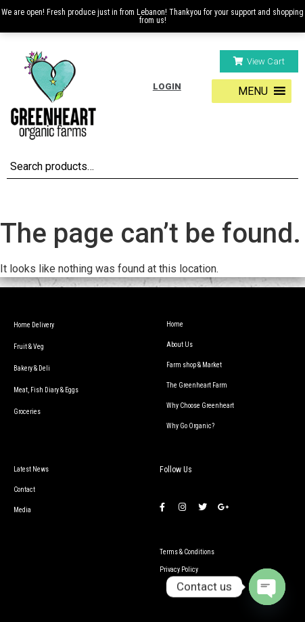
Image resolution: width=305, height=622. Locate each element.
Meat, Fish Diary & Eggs (46, 390)
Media (22, 510)
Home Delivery (34, 325)
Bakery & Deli (32, 368)
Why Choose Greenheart (200, 405)
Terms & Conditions (187, 552)
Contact (24, 489)
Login (167, 86)
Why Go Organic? (190, 426)
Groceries (27, 411)
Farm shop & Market (194, 365)
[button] (259, 61)
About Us (179, 344)
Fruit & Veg (29, 346)
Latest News (31, 469)
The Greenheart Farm (196, 385)
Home (174, 324)
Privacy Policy (179, 569)
